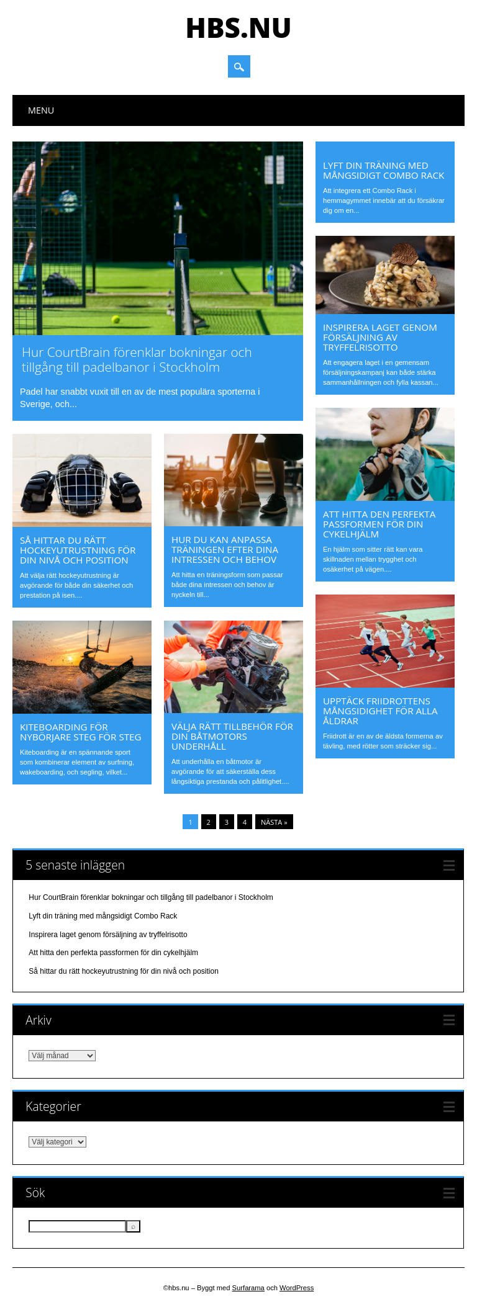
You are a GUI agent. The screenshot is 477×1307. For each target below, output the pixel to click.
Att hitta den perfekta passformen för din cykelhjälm (379, 524)
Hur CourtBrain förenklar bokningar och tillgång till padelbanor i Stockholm (137, 359)
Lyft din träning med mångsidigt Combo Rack (383, 170)
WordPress (296, 1287)
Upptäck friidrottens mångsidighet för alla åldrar (380, 710)
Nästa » (274, 822)
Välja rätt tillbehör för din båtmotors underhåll (232, 736)
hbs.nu (238, 27)
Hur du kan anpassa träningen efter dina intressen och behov (224, 549)
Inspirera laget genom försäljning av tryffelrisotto (380, 337)
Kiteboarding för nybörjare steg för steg (81, 732)
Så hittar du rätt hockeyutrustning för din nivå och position (78, 550)
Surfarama (248, 1287)
